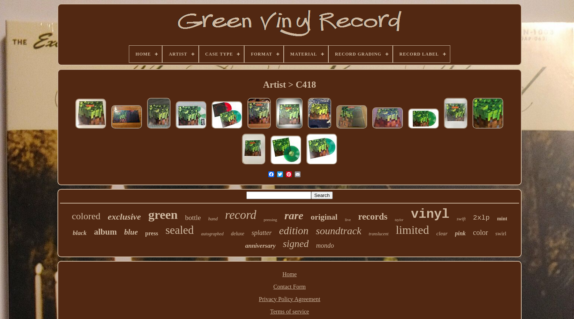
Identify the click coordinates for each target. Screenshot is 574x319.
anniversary (260, 245)
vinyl (430, 214)
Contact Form (289, 287)
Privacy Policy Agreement (289, 299)
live (348, 219)
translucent (378, 233)
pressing (270, 219)
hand (213, 218)
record (241, 214)
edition (294, 230)
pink (460, 233)
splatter (261, 232)
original (324, 216)
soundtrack (338, 230)
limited (412, 229)
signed (296, 243)
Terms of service (289, 311)
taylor (399, 220)
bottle (193, 217)
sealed (179, 230)
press (151, 233)
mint (502, 218)
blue (131, 232)
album (105, 231)
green (163, 214)
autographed (212, 233)
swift (461, 218)
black (80, 232)
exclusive (124, 216)
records (372, 216)
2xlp (481, 218)
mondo (325, 245)
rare (293, 215)
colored (86, 216)
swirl (500, 233)
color (480, 232)
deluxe (238, 233)
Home (289, 274)
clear (442, 233)
